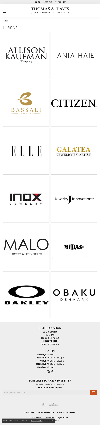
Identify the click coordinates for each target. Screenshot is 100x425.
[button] (37, 2)
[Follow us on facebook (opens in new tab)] (52, 372)
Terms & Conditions (46, 412)
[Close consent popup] (52, 420)
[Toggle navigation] (4, 12)
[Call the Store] (50, 341)
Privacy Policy (30, 412)
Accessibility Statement (66, 412)
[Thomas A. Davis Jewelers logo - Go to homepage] (50, 10)
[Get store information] (50, 344)
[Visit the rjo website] (44, 404)
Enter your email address (50, 387)
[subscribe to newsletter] (93, 392)
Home (7, 21)
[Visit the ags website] (53, 404)
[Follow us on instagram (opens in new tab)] (48, 372)
